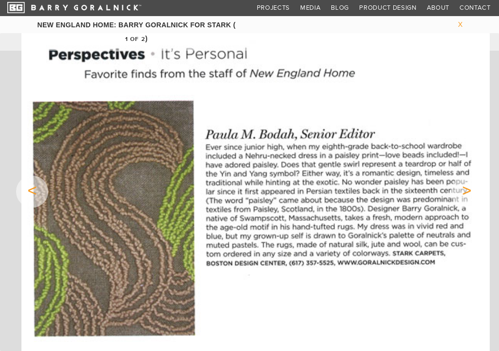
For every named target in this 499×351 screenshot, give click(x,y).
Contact (475, 8)
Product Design (387, 8)
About (438, 8)
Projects (273, 8)
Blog (340, 8)
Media (310, 8)
